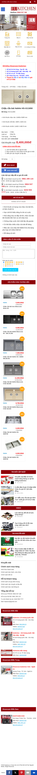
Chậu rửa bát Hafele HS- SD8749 (11, 460)
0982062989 (22, 657)
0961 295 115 (27, 179)
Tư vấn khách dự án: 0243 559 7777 (12, 601)
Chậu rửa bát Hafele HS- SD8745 (11, 434)
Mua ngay (9, 165)
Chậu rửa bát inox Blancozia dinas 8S (12, 309)
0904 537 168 (22, 12)
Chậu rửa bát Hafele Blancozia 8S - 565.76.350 (13, 334)
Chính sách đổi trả (6, 576)
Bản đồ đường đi (17, 630)
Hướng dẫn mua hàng (9, 2)
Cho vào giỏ (10, 170)
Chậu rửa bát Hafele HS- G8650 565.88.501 (13, 359)
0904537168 (21, 628)
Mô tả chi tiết (18, 197)
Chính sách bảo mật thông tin (10, 588)
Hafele (5, 304)
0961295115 (22, 626)
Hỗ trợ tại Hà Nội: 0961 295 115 (11, 598)
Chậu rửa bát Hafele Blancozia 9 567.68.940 (13, 384)
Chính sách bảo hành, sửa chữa (11, 574)
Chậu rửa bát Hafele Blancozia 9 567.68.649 (13, 409)
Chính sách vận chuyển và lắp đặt (11, 586)
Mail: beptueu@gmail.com (9, 603)
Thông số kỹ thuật (18, 201)
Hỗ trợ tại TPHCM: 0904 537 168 (11, 595)
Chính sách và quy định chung (10, 583)
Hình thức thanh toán (7, 571)
